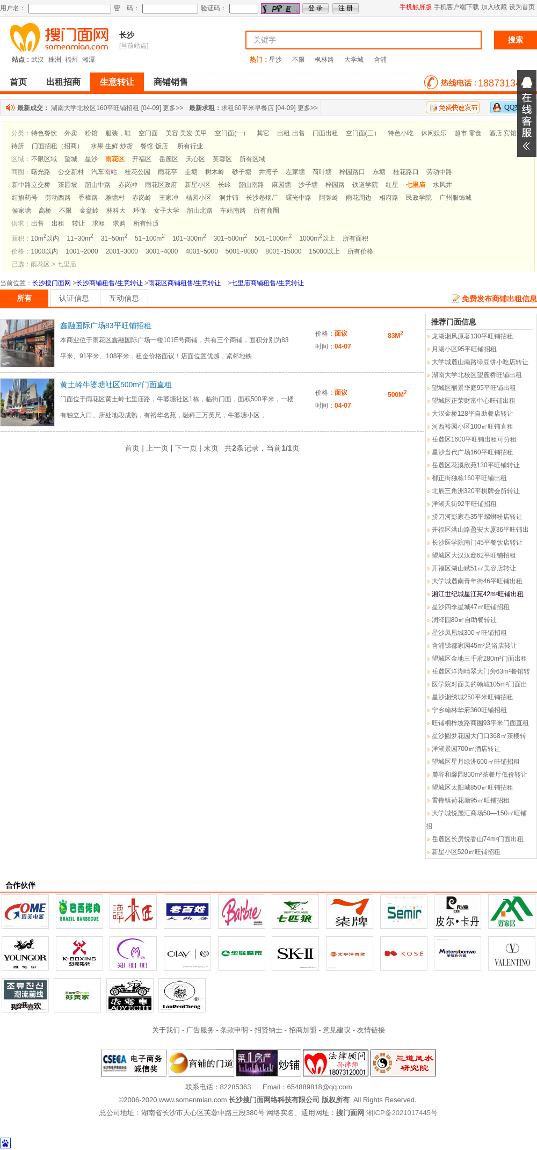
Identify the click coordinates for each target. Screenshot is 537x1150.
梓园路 (335, 185)
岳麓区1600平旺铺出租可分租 (474, 439)
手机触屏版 (416, 7)
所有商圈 (266, 210)
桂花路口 (406, 172)
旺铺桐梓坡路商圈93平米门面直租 (480, 723)
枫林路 (324, 59)
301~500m (230, 238)
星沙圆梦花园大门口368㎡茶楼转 (479, 736)
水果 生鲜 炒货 (112, 146)
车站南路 (233, 210)
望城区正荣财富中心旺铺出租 (474, 400)
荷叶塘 (322, 172)
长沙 (126, 35)
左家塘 (295, 172)
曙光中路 (298, 197)
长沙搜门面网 (51, 283)
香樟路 (88, 197)
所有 (24, 298)
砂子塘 (241, 172)
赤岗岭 (141, 197)
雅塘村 (115, 197)
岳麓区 (168, 159)
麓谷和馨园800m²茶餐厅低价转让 (479, 774)
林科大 (116, 210)
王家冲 (168, 197)
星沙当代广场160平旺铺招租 (472, 452)
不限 (298, 59)
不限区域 (44, 159)
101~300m (189, 238)
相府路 (388, 197)
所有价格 (360, 251)
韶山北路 (200, 210)
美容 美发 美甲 (186, 133)
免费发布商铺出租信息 (499, 298)
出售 (37, 223)
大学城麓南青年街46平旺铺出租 (477, 581)
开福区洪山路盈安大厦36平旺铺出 (480, 529)
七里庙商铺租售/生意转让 (267, 283)
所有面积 (355, 238)
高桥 (45, 210)
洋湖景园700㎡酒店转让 (466, 749)
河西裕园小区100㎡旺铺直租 (472, 426)
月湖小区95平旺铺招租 (464, 349)
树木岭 (214, 172)
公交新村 (71, 172)
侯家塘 (21, 210)
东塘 (379, 172)
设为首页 (522, 7)
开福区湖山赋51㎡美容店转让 (474, 568)
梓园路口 (352, 172)
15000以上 (324, 251)
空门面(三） (363, 133)
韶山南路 (251, 185)
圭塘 (191, 172)
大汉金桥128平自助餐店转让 (472, 413)
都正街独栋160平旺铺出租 (469, 478)
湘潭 (88, 59)
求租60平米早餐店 (247, 108)
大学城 (354, 59)
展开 (526, 113)
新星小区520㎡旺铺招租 (466, 852)
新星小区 (198, 185)
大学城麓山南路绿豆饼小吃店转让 (480, 362)
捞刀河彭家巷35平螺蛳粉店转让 (477, 516)
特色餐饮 (44, 133)
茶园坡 (67, 185)
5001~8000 (242, 251)
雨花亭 (167, 172)
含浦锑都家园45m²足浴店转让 (474, 645)
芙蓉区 (222, 159)
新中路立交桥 (31, 185)
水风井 (442, 185)
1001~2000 (82, 251)
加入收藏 (494, 7)
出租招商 (63, 81)
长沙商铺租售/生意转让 (109, 283)
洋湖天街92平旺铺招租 (464, 504)
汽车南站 (104, 172)
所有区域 (252, 159)
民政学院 (419, 197)
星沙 (275, 59)
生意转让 (117, 81)
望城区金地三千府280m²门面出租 (479, 658)
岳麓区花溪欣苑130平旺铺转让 (476, 465)
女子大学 (166, 210)
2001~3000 (122, 251)
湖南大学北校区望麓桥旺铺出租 (477, 375)
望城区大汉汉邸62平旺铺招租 (474, 555)
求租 (98, 223)
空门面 (148, 133)
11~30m (80, 238)
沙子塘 (308, 185)
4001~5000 (201, 251)
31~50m (114, 238)
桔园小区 (199, 197)
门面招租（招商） (57, 146)
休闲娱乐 (434, 133)
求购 (119, 223)
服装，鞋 (118, 133)
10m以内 (45, 238)
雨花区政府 (161, 185)
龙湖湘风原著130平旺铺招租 (472, 336)
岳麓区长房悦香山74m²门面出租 (478, 839)
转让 (78, 223)
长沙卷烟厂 (262, 197)
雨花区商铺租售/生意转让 (184, 283)
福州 (71, 59)
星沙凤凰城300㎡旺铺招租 (469, 633)
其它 (263, 133)
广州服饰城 (455, 197)
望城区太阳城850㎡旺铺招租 (472, 787)
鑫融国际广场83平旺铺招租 (105, 325)
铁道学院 (365, 185)
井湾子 (268, 172)
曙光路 (40, 172)
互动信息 (124, 298)
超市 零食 (468, 133)
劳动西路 (58, 197)
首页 (18, 81)
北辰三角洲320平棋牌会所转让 (476, 491)
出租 (58, 223)
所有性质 (146, 223)
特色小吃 (400, 133)
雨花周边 (359, 197)
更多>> (173, 108)
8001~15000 (283, 251)
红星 (392, 185)
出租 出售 (290, 133)
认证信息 (74, 298)
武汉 (37, 59)
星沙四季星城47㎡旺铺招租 (471, 607)
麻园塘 (281, 185)
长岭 (224, 185)
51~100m (150, 238)
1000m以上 (317, 238)
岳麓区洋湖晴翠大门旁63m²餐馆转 (481, 671)
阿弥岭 (328, 197)
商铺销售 (171, 81)
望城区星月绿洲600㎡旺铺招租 (476, 761)
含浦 (380, 59)
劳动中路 (439, 172)
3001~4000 (162, 251)
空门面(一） (232, 133)
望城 (70, 159)
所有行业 (190, 146)
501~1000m (273, 238)
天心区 (195, 159)
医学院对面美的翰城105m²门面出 (479, 684)
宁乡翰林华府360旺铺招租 (469, 710)
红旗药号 (25, 197)
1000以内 (45, 251)
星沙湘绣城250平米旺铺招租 (472, 697)
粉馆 (91, 133)
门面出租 (325, 133)
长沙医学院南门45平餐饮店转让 (477, 542)
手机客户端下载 (456, 7)
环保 (139, 210)
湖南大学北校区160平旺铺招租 (95, 108)
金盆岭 (89, 210)
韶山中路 (98, 185)
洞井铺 (228, 197)
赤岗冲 (127, 185)
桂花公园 (137, 172)
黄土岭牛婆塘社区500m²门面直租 (116, 384)
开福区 (141, 159)
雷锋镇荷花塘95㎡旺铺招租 (471, 800)
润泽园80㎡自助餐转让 (464, 620)
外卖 (70, 133)
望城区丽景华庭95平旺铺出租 (474, 388)
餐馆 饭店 (154, 146)
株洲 (54, 59)
